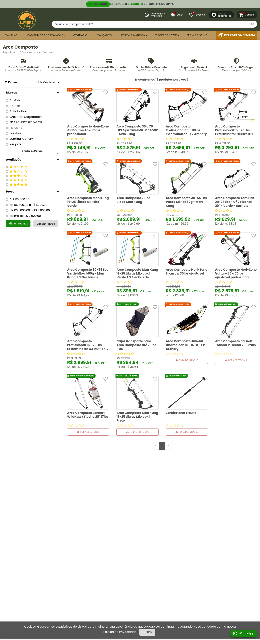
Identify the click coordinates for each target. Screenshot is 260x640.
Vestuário (80, 35)
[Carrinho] (247, 14)
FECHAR (147, 632)
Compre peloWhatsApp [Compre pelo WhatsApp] (155, 14)
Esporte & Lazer (166, 35)
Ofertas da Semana (236, 35)
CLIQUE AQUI (98, 4)
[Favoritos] (197, 14)
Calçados (104, 35)
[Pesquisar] (252, 24)
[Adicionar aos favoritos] (105, 92)
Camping (11, 35)
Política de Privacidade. (120, 632)
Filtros (12, 82)
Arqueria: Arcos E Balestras (17, 52)
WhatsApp (243, 633)
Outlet (177, 15)
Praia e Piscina (196, 35)
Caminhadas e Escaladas (45, 35)
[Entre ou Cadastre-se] (221, 14)
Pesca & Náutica (133, 35)
